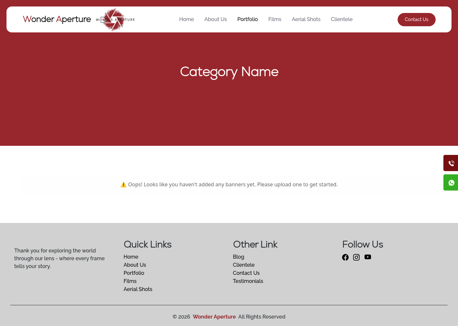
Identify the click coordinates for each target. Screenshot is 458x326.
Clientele (342, 19)
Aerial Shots (306, 19)
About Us (215, 19)
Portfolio (247, 19)
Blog (238, 257)
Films (274, 19)
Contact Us (416, 19)
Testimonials (248, 281)
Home (186, 19)
